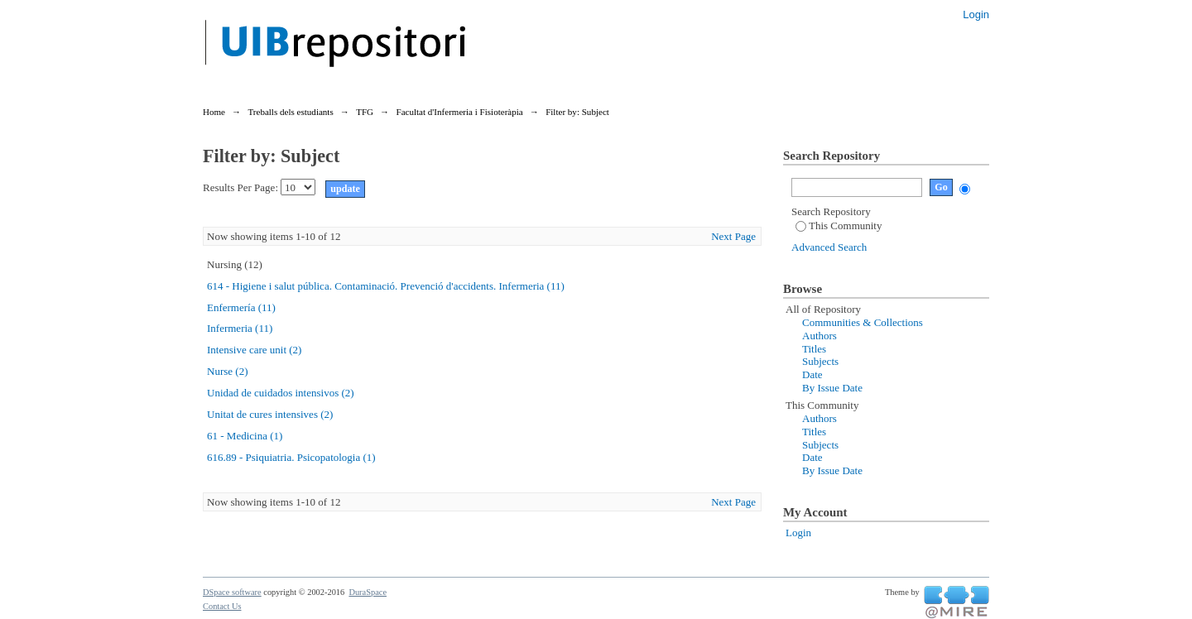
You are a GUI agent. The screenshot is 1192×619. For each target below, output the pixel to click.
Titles (814, 349)
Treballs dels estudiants (290, 112)
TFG (364, 112)
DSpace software (232, 592)
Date (812, 374)
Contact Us (222, 606)
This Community (838, 225)
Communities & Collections (862, 322)
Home (214, 112)
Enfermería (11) (241, 307)
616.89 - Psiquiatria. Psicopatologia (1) (291, 457)
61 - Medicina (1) (244, 435)
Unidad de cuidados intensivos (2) (280, 392)
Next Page (733, 236)
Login (976, 14)
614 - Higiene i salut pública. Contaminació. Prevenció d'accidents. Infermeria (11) (386, 286)
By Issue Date (832, 387)
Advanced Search (829, 247)
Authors (819, 335)
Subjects (820, 361)
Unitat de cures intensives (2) (270, 414)
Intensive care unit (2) (254, 349)
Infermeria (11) (239, 328)
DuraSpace (367, 592)
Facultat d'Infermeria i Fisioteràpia (460, 112)
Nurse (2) (227, 371)
